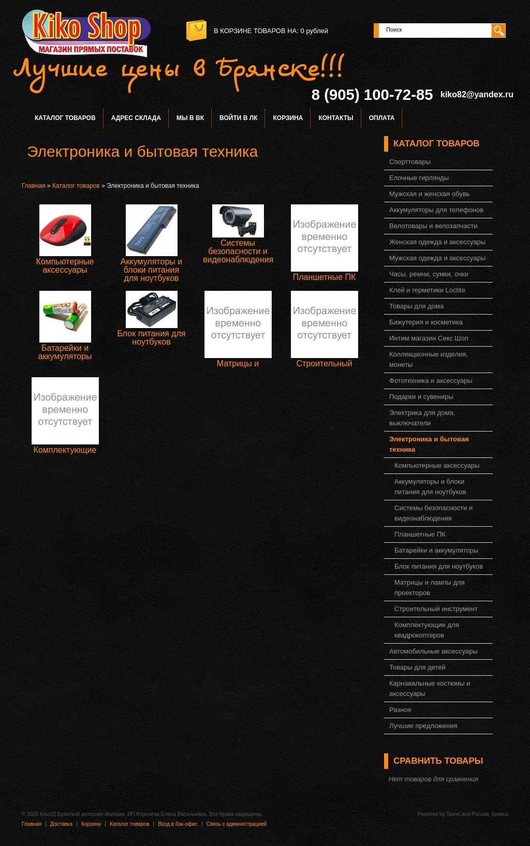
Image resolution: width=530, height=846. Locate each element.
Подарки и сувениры (421, 396)
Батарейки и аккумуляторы (65, 352)
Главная (34, 185)
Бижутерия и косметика (426, 322)
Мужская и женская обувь (429, 194)
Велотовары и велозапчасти (433, 226)
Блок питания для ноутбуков (151, 337)
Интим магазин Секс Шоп (428, 338)
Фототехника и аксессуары (431, 380)
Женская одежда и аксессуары (437, 242)
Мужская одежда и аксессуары (437, 258)
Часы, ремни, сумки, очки (428, 274)
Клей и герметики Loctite (427, 290)
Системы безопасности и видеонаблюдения (238, 251)
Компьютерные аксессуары (65, 265)
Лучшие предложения (423, 726)
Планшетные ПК (324, 277)
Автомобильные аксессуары (433, 651)
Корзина (288, 118)
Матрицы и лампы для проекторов (429, 587)
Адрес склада (136, 118)
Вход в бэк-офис (177, 824)
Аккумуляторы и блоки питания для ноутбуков (151, 270)
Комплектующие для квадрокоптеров (426, 630)
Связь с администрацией (237, 824)
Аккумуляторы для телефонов (436, 210)
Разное (400, 710)
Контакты (335, 118)
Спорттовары (410, 162)
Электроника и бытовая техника (429, 444)
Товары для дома (416, 306)
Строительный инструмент (324, 367)
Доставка (61, 824)
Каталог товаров (65, 118)
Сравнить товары (438, 761)
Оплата (382, 118)
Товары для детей (417, 667)
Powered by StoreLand (444, 814)
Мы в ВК (190, 118)
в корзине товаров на (255, 31)
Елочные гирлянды (419, 178)
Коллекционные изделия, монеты (428, 359)
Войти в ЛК (238, 118)
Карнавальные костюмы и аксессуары (429, 688)
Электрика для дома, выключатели (422, 418)
